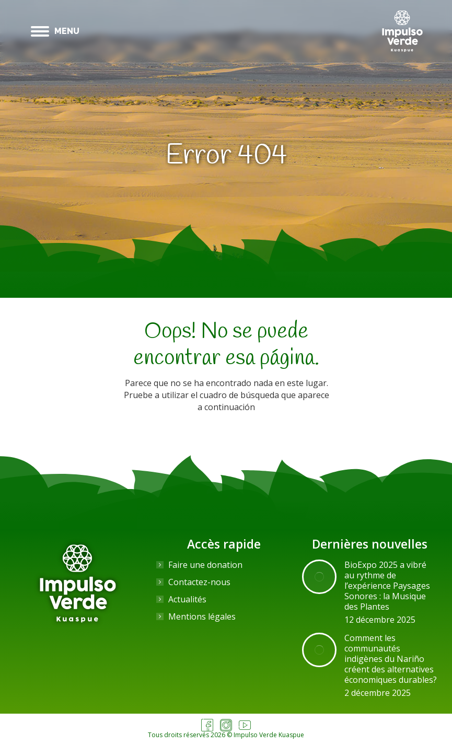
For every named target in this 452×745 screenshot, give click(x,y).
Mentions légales (202, 616)
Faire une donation (205, 565)
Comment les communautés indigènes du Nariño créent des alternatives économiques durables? (390, 659)
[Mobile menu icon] (55, 31)
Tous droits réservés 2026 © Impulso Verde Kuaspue (226, 734)
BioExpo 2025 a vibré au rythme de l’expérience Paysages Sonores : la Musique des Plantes (387, 586)
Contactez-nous (199, 582)
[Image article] (319, 577)
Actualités (187, 599)
